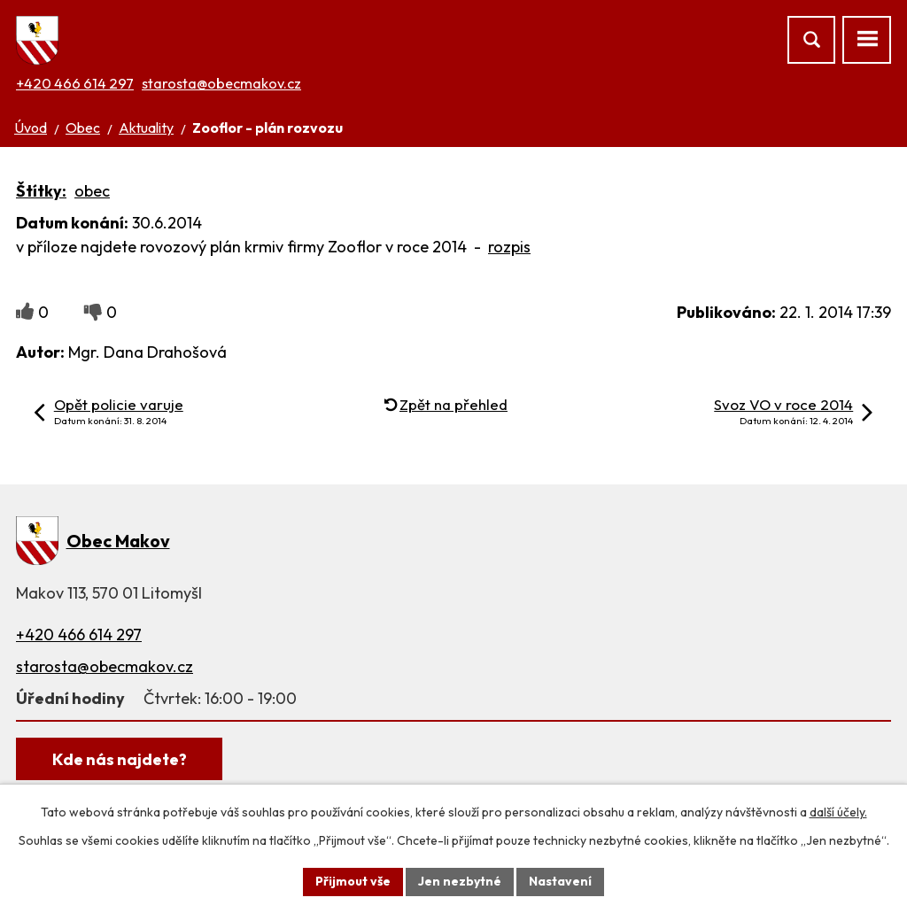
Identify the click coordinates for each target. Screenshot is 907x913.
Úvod (30, 127)
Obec (83, 127)
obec (92, 191)
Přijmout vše (353, 881)
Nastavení (560, 881)
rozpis (509, 246)
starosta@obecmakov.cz (221, 83)
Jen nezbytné (459, 881)
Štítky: (41, 191)
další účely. (838, 812)
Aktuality (146, 127)
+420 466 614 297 (75, 83)
